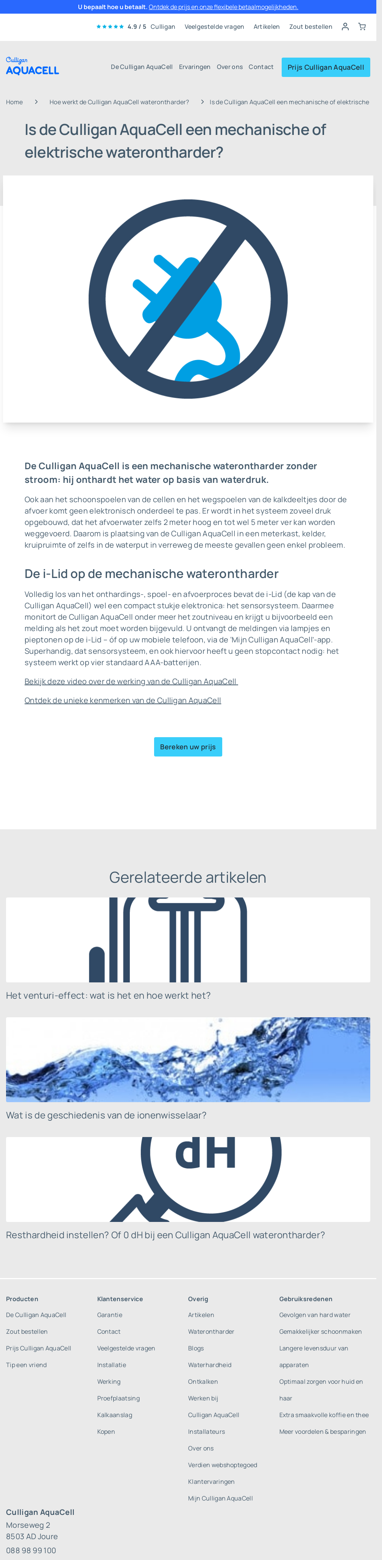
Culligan (163, 26)
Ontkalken (203, 1381)
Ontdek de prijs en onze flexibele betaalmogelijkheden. (223, 7)
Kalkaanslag (115, 1415)
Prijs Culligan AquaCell (326, 67)
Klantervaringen (211, 1481)
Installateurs (206, 1431)
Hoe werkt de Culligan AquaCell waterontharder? (119, 102)
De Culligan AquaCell (142, 67)
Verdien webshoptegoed (222, 1465)
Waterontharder (211, 1331)
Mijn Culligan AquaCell (220, 1498)
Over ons (230, 67)
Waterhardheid (209, 1365)
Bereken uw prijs (188, 746)
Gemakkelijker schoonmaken (320, 1331)
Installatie (111, 1365)
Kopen (106, 1431)
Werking (109, 1381)
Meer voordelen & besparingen (322, 1431)
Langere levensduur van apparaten (314, 1356)
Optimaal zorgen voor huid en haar (321, 1389)
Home (14, 102)
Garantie (110, 1315)
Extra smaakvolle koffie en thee (324, 1415)
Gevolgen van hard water (315, 1315)
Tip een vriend (26, 1365)
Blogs (196, 1348)
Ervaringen (195, 67)
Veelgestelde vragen (215, 26)
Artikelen (267, 26)
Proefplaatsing (118, 1398)
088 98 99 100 (31, 1550)
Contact (261, 67)
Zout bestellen (310, 26)
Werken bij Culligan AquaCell (213, 1406)
